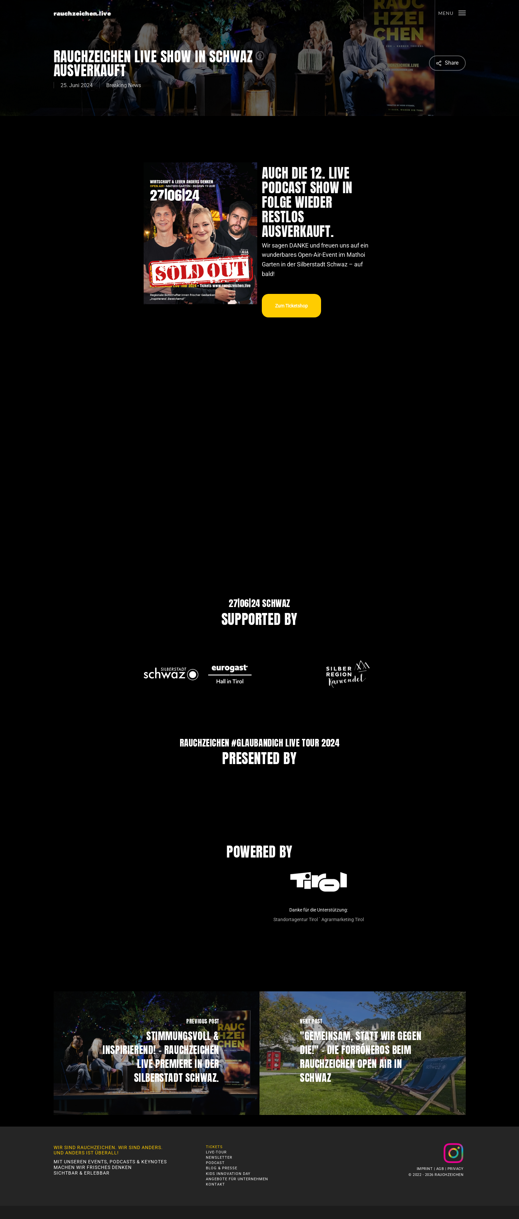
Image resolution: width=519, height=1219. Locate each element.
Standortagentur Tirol (295, 919)
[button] (452, 13)
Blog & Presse (221, 1168)
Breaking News (123, 85)
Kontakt (215, 1184)
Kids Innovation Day (228, 1174)
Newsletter (219, 1157)
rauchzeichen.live (82, 13)
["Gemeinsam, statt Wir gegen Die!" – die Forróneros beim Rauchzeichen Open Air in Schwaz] (363, 1053)
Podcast (215, 1163)
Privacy (456, 1169)
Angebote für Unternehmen (237, 1179)
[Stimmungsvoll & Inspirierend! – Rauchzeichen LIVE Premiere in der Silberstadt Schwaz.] (157, 1053)
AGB (440, 1169)
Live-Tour (216, 1152)
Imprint (425, 1169)
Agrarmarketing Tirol (342, 919)
